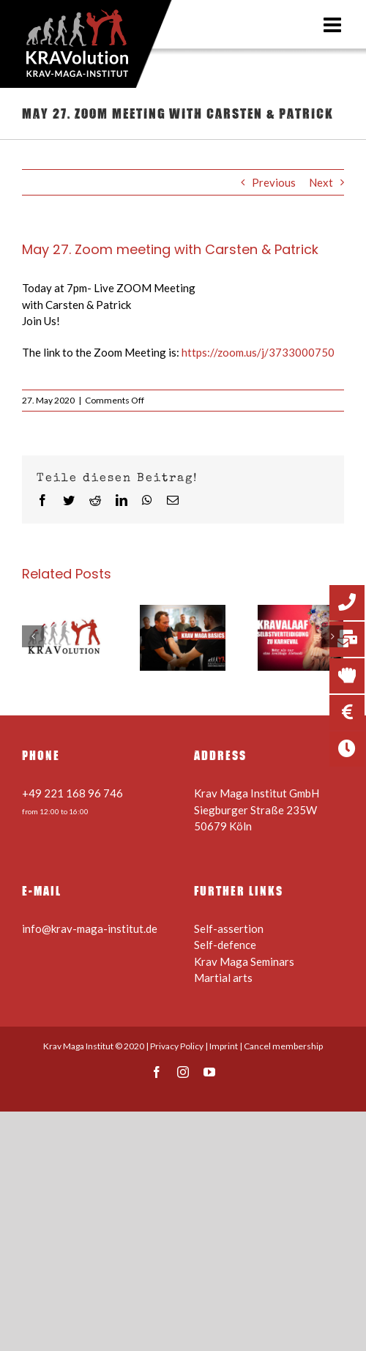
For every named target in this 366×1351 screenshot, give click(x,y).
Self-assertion (229, 928)
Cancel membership (283, 1046)
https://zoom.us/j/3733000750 (258, 352)
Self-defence (225, 944)
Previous (274, 182)
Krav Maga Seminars (244, 961)
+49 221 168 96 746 (72, 793)
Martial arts (223, 977)
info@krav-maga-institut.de (89, 928)
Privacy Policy (176, 1046)
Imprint (223, 1046)
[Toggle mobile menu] (334, 25)
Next (321, 182)
